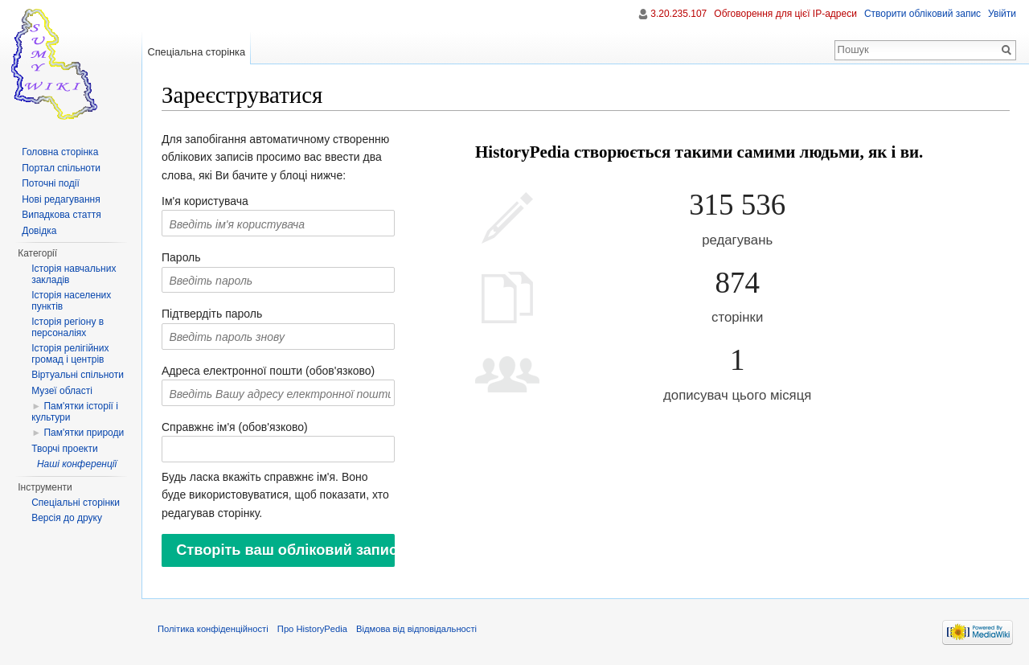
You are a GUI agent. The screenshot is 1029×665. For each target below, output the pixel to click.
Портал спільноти (61, 168)
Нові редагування (61, 199)
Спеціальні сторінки (75, 502)
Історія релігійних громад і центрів (70, 354)
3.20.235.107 (678, 13)
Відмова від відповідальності (416, 629)
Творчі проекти (64, 448)
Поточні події (51, 183)
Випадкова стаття (61, 214)
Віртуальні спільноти (77, 374)
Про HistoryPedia (312, 629)
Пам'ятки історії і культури (74, 411)
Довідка (39, 230)
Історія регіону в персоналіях (67, 327)
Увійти (1002, 13)
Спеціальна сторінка (196, 52)
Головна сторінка (60, 152)
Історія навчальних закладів (73, 274)
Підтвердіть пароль (212, 313)
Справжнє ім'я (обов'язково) (235, 427)
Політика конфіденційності (213, 629)
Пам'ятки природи (83, 432)
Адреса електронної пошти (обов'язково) (268, 370)
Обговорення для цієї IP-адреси (785, 13)
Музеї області (61, 390)
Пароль (181, 257)
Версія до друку (66, 517)
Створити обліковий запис (922, 13)
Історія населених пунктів (71, 300)
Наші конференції (77, 464)
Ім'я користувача (205, 201)
